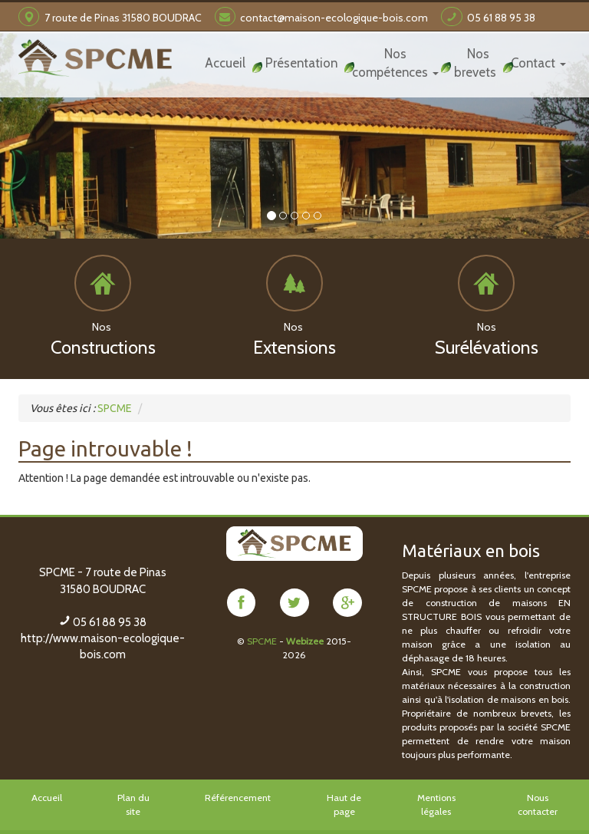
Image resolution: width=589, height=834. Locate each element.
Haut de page (344, 803)
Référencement (238, 797)
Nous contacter (538, 803)
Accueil (46, 797)
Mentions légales (436, 803)
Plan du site (133, 803)
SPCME (262, 640)
